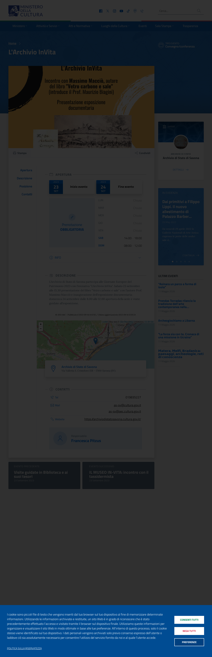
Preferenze (189, 642)
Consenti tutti (189, 619)
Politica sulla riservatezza (24, 648)
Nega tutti (189, 631)
